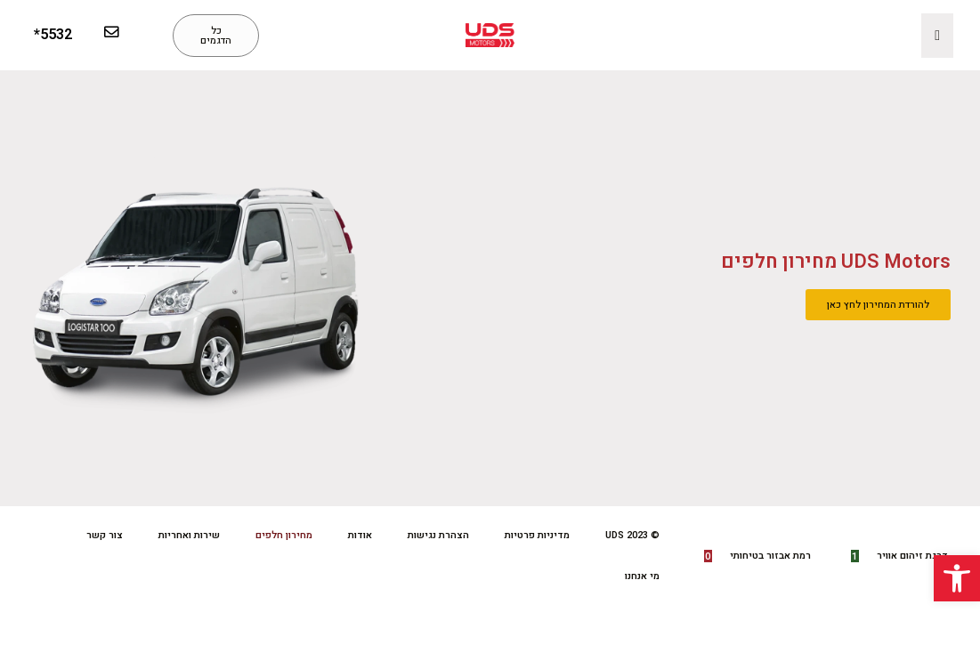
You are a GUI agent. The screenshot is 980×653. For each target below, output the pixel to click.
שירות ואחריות (189, 535)
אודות (360, 535)
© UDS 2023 (632, 535)
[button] (957, 578)
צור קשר (104, 535)
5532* (53, 34)
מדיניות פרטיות (537, 535)
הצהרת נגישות (438, 535)
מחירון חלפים (283, 535)
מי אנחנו (642, 576)
